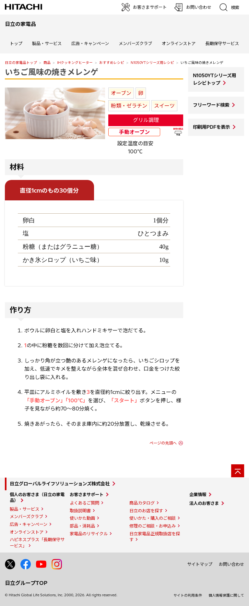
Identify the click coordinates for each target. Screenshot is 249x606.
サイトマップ (199, 564)
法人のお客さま (204, 503)
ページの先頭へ (163, 443)
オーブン (121, 93)
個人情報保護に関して (226, 595)
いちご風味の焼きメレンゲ (51, 72)
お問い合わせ (231, 564)
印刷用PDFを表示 (211, 127)
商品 (47, 62)
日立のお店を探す (146, 510)
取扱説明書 (80, 510)
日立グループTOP (26, 583)
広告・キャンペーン (28, 524)
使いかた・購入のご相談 (152, 518)
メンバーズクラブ (135, 43)
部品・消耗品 (82, 526)
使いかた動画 (82, 518)
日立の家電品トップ (21, 62)
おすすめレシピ (111, 62)
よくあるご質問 (84, 502)
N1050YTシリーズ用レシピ (152, 62)
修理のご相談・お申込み (152, 526)
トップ (16, 43)
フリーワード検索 (211, 105)
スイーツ (164, 105)
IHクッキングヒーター (75, 62)
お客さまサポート (86, 494)
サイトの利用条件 (187, 595)
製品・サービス (24, 509)
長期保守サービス (222, 43)
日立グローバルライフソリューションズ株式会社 (60, 484)
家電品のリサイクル (89, 533)
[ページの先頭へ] (237, 470)
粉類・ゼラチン (129, 105)
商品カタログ (142, 502)
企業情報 (197, 494)
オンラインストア (179, 43)
